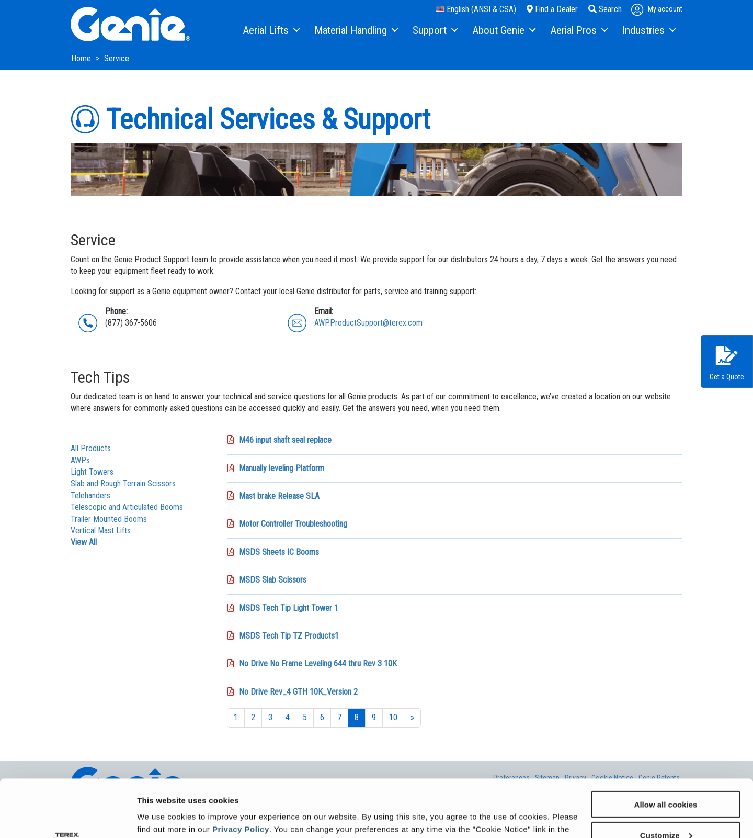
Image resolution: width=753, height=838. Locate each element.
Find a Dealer (552, 9)
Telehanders (90, 495)
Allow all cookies (666, 750)
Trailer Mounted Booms (109, 519)
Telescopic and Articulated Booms (127, 507)
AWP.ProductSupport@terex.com (368, 323)
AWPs (80, 460)
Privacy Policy (240, 774)
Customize (666, 781)
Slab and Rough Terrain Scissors (123, 483)
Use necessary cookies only (665, 812)
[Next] (412, 717)
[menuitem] (270, 31)
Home (82, 58)
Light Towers (92, 472)
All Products (91, 448)
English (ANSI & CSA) (476, 9)
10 (393, 717)
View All (84, 542)
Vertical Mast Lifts (101, 530)
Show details (161, 816)
